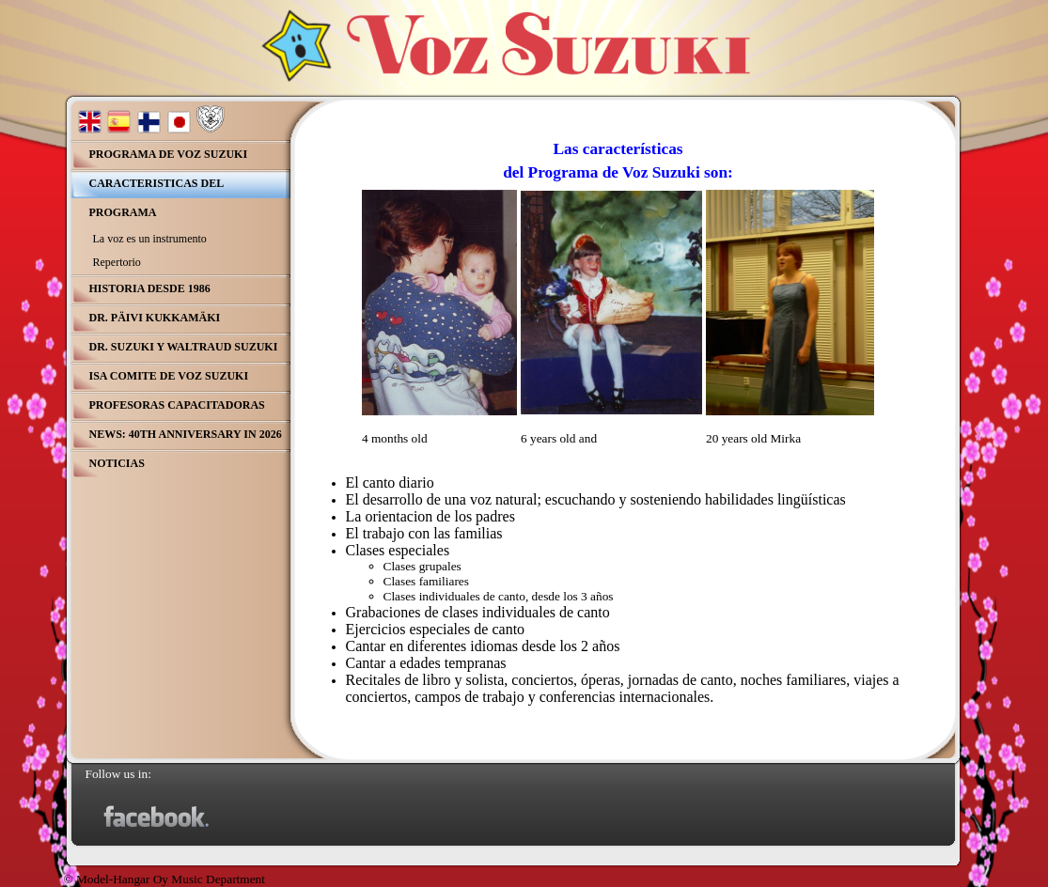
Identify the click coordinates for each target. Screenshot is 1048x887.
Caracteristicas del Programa (157, 198)
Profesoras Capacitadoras (177, 405)
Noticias (117, 463)
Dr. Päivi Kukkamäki (155, 317)
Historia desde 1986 (150, 288)
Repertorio (117, 262)
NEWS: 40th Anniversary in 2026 (185, 434)
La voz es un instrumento (150, 238)
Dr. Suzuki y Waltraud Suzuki (183, 346)
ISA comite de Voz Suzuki (169, 375)
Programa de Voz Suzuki (168, 154)
